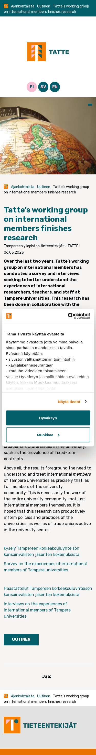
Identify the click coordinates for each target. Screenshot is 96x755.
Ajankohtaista (22, 6)
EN (55, 86)
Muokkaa (48, 434)
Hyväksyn (48, 418)
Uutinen (43, 6)
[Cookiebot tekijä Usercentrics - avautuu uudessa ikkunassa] (68, 316)
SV (43, 86)
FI (32, 86)
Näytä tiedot (69, 401)
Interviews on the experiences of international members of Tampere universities (37, 610)
